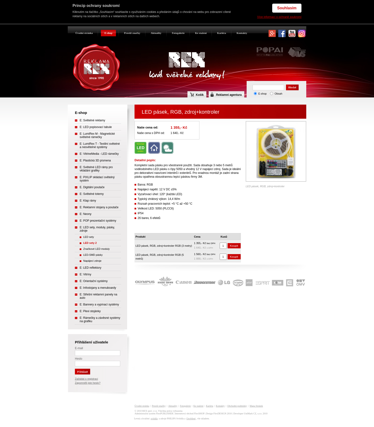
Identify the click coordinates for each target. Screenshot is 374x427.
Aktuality (156, 33)
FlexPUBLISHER (164, 413)
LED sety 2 (90, 242)
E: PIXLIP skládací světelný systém (97, 179)
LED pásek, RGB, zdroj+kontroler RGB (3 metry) (163, 245)
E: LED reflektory (90, 267)
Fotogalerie (178, 33)
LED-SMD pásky (93, 254)
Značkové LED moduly (96, 248)
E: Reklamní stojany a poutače (99, 207)
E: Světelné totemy (92, 194)
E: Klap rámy (88, 200)
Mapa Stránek (256, 406)
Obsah (278, 93)
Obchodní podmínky (237, 406)
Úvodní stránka (84, 33)
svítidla (154, 418)
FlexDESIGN (219, 413)
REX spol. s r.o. (149, 411)
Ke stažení (201, 33)
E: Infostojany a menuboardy (98, 287)
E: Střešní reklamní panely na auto (98, 296)
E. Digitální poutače (92, 187)
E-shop (108, 33)
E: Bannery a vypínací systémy (99, 304)
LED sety (88, 236)
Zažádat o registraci (86, 378)
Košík (197, 94)
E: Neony (85, 214)
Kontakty (242, 33)
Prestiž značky (132, 33)
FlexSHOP (199, 413)
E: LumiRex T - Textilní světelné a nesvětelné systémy (100, 145)
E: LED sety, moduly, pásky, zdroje (97, 229)
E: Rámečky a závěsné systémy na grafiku (100, 319)
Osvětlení (191, 418)
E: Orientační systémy (94, 281)
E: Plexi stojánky (90, 311)
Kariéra (221, 33)
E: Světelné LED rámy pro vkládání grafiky (96, 168)
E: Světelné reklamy (92, 120)
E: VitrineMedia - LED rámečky (99, 153)
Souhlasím (286, 8)
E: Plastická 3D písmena (95, 160)
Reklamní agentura (229, 94)
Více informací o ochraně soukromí (279, 17)
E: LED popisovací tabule (96, 127)
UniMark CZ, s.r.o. (253, 413)
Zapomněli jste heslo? (87, 382)
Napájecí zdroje (92, 260)
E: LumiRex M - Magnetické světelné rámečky (97, 135)
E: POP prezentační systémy (98, 220)
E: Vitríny (85, 274)
